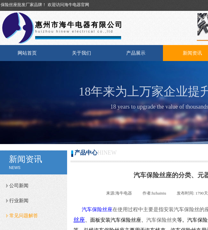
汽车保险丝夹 (161, 220)
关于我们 (81, 53)
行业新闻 (18, 200)
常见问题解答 (23, 215)
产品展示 (135, 53)
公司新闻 (18, 185)
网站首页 (27, 53)
